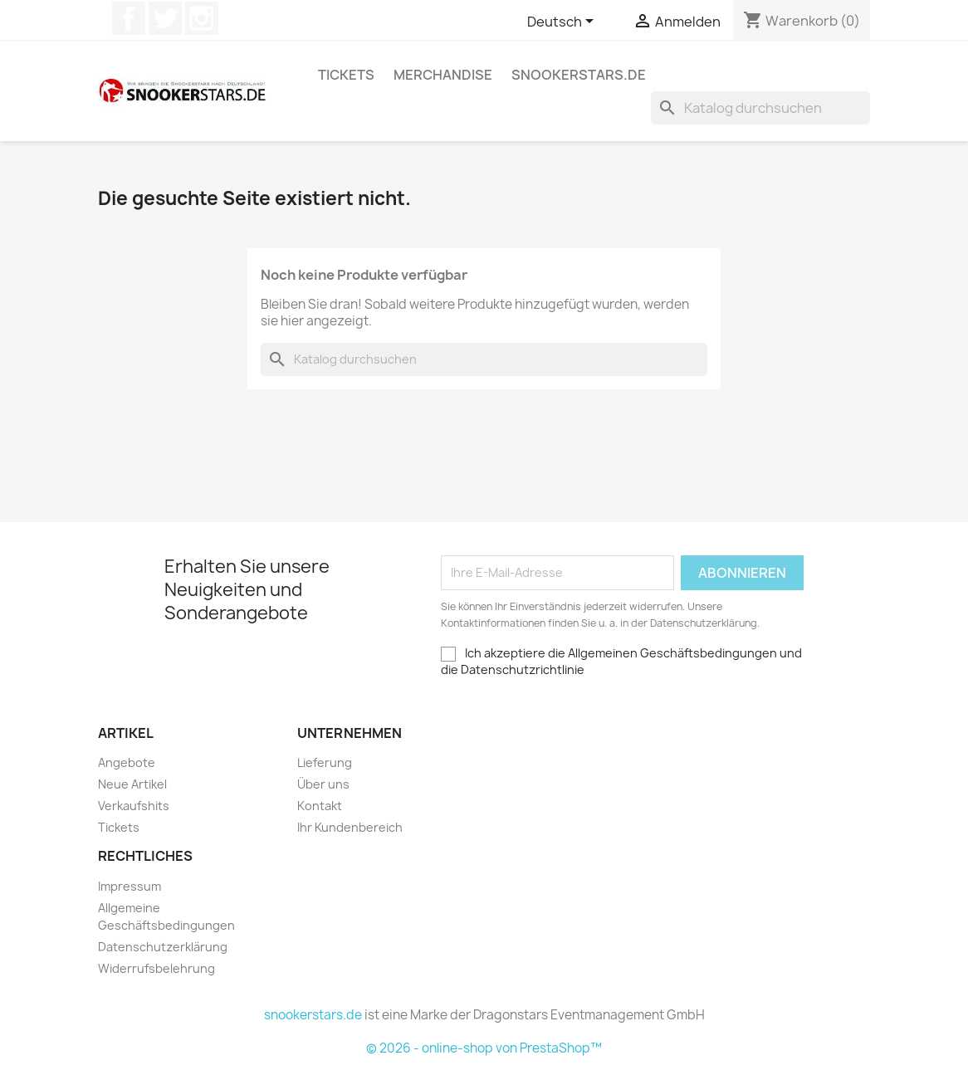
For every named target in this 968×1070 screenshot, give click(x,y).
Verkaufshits (133, 805)
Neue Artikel (132, 784)
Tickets (346, 75)
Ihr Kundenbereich (350, 827)
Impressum (129, 886)
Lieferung (324, 762)
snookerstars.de (578, 75)
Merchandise (443, 75)
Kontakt (319, 805)
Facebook (128, 18)
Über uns (323, 784)
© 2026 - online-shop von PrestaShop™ (484, 1048)
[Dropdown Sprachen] (563, 22)
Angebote (126, 762)
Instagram (201, 18)
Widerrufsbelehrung (156, 968)
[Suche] (760, 108)
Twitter (165, 18)
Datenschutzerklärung (162, 947)
